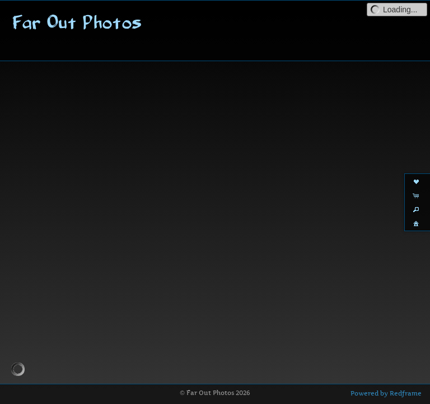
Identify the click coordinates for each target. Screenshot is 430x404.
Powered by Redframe (386, 393)
